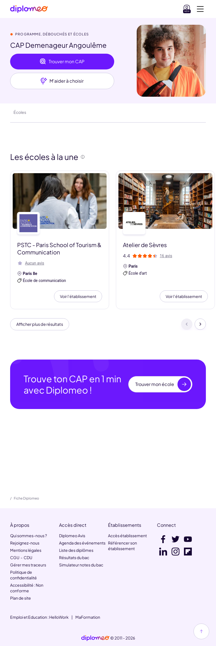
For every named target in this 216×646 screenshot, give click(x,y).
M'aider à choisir (62, 81)
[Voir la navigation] (200, 8)
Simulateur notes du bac (81, 564)
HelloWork (59, 617)
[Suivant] (200, 325)
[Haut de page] (201, 631)
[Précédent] (186, 325)
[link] (95, 638)
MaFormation (87, 617)
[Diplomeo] (29, 9)
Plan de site (20, 597)
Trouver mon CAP (62, 61)
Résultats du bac (74, 557)
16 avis (166, 256)
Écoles (20, 112)
